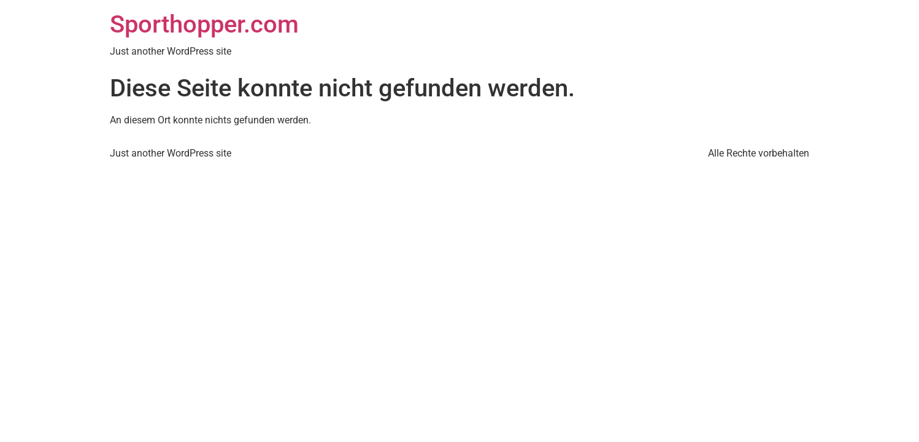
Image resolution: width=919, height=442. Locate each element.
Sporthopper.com (204, 24)
